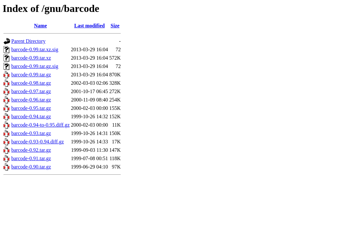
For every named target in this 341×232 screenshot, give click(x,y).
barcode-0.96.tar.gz (31, 99)
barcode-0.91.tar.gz (31, 158)
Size (115, 25)
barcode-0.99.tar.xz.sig (34, 49)
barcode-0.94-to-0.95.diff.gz (40, 125)
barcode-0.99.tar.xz (31, 58)
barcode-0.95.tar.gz (31, 108)
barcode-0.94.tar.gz (31, 116)
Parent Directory (28, 41)
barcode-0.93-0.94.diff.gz (37, 141)
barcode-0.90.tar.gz (31, 166)
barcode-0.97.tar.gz (31, 91)
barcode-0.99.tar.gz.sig (34, 66)
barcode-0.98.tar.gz (31, 83)
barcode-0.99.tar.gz (31, 74)
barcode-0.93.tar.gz (31, 133)
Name (40, 25)
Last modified (89, 25)
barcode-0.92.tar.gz (31, 150)
